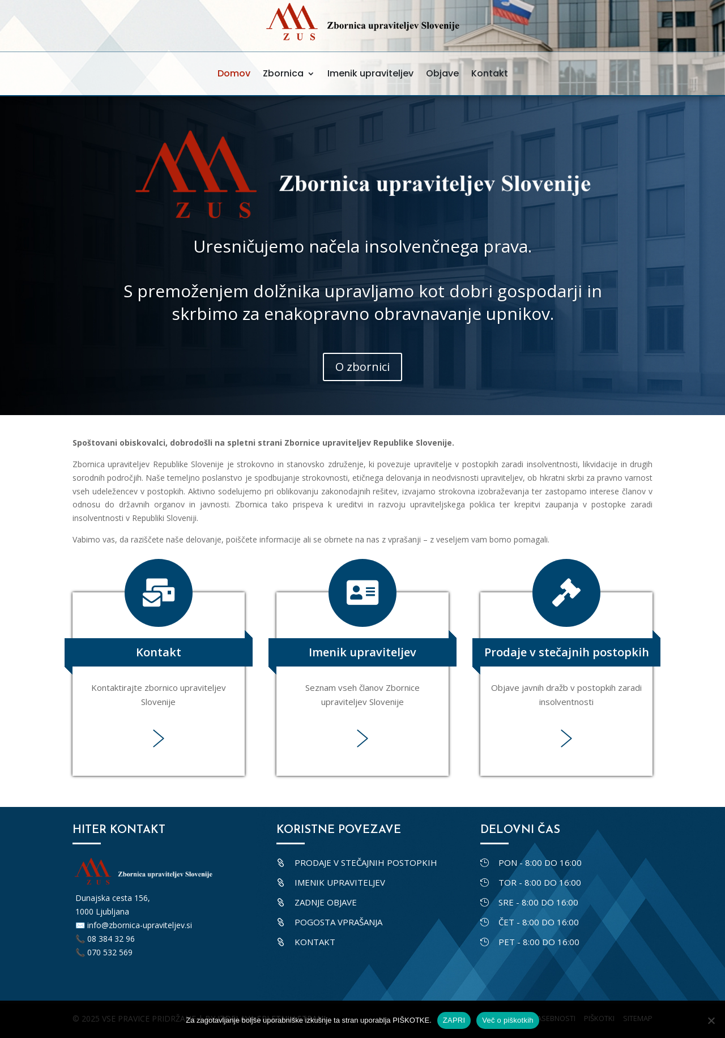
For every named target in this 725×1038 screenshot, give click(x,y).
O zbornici (362, 366)
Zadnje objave (326, 902)
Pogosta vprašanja (338, 922)
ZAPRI (454, 1020)
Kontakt (489, 73)
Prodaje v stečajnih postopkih (566, 652)
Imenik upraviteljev (370, 73)
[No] (711, 1020)
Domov (234, 73)
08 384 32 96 (111, 938)
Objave (442, 73)
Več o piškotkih (507, 1020)
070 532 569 (110, 952)
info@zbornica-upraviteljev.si (139, 925)
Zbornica (283, 73)
